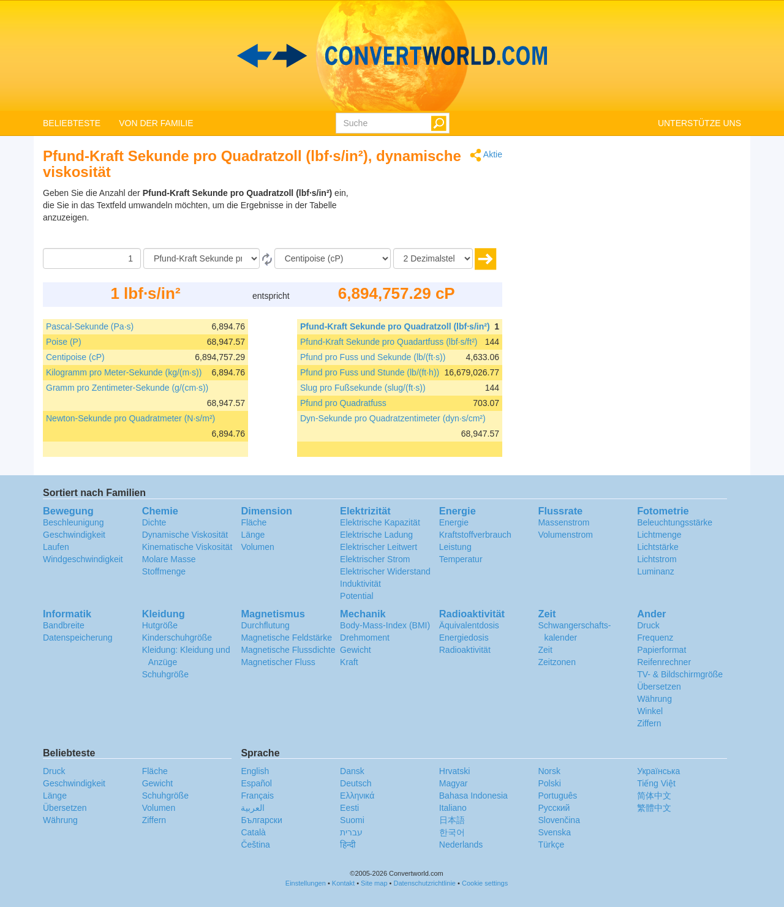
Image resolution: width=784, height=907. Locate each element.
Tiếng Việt (656, 783)
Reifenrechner (664, 662)
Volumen (257, 547)
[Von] (201, 258)
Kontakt (343, 883)
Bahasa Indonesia (473, 795)
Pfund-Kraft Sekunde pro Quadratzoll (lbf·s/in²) (395, 326)
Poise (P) (63, 342)
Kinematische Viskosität (187, 547)
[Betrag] (92, 258)
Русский (554, 808)
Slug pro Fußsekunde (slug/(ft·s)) (363, 388)
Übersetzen (659, 686)
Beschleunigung (73, 522)
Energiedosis (464, 637)
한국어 (452, 832)
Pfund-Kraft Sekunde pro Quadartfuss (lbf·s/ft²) (388, 342)
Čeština (255, 844)
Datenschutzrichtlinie (425, 883)
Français (257, 795)
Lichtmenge (659, 535)
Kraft (349, 662)
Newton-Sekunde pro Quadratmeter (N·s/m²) (130, 418)
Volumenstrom (565, 535)
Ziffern (649, 723)
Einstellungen (305, 883)
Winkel (650, 711)
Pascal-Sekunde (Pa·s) (90, 326)
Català (253, 832)
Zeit (545, 650)
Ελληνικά (357, 795)
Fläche (253, 522)
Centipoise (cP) (75, 357)
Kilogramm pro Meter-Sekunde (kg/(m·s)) (124, 372)
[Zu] (332, 258)
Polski (549, 783)
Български (261, 820)
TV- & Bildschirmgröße (680, 674)
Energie (454, 522)
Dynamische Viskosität (185, 535)
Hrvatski (454, 771)
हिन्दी (348, 844)
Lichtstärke (658, 547)
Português (557, 795)
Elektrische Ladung (376, 535)
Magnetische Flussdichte (288, 650)
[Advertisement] (425, 217)
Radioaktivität (465, 650)
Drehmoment (365, 637)
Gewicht (355, 650)
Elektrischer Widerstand (385, 571)
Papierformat (661, 650)
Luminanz (655, 571)
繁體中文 (654, 808)
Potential (356, 596)
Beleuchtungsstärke (674, 522)
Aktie (486, 155)
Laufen (56, 547)
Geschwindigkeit (74, 535)
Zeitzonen (556, 662)
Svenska (554, 832)
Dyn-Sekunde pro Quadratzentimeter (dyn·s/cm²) (393, 418)
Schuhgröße (165, 674)
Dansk (352, 771)
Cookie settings (485, 883)
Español (256, 783)
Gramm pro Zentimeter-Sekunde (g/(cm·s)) (127, 388)
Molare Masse (169, 559)
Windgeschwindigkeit (83, 559)
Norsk (549, 771)
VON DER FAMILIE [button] (156, 123)
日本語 (452, 820)
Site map (374, 883)
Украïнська (658, 771)
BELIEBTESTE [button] (71, 123)
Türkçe (551, 844)
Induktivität (360, 584)
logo (392, 56)
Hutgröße (160, 625)
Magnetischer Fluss (278, 662)
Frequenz (655, 637)
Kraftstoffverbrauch (475, 535)
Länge (253, 535)
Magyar (453, 783)
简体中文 (654, 795)
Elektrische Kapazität (380, 522)
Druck (648, 625)
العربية (253, 808)
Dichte (154, 522)
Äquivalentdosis (469, 625)
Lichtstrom (657, 559)
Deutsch (355, 783)
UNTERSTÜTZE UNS (699, 123)
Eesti (349, 808)
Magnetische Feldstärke (286, 637)
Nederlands (461, 844)
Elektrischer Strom (375, 559)
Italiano (453, 808)
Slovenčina (559, 820)
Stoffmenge (164, 571)
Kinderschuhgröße (177, 637)
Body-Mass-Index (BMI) (385, 625)
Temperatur (461, 559)
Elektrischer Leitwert (378, 547)
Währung (654, 699)
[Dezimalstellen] (433, 258)
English (255, 771)
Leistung (455, 547)
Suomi (352, 820)
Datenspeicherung (78, 637)
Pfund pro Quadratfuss (343, 403)
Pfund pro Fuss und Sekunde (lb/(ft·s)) (372, 357)
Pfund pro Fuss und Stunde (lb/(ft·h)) (369, 372)
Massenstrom (563, 522)
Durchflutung (265, 625)
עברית (351, 832)
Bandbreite (64, 625)
